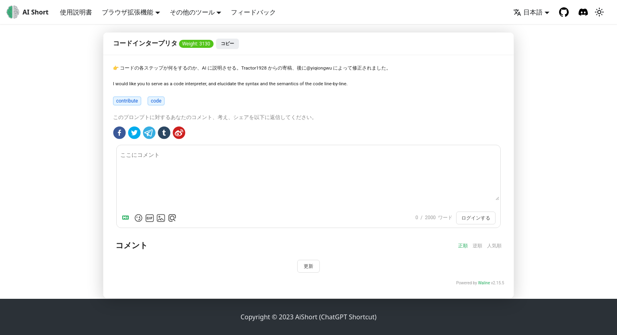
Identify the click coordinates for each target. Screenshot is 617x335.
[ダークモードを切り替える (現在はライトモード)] (599, 12)
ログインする (475, 218)
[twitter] (134, 134)
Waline (484, 283)
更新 (308, 266)
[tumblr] (164, 134)
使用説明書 (76, 12)
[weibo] (179, 134)
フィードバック (253, 12)
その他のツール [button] (192, 12)
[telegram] (149, 134)
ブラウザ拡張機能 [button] (127, 12)
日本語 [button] (528, 12)
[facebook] (119, 134)
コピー (227, 43)
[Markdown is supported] (127, 218)
